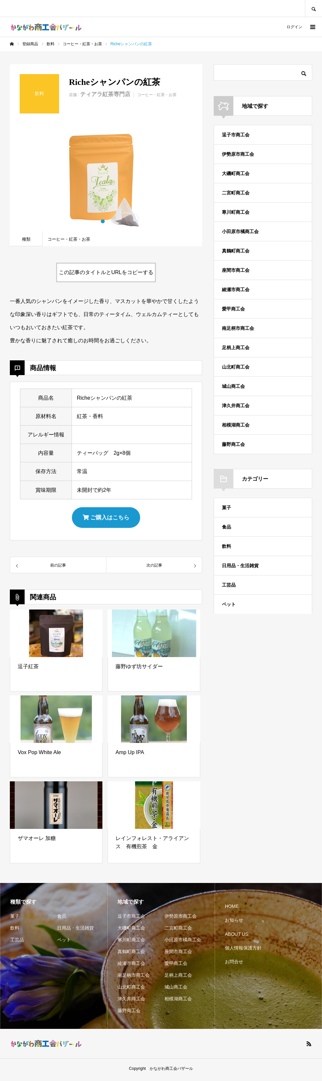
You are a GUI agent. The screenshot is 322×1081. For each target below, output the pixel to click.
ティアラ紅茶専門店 (105, 94)
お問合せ (234, 964)
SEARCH (313, 8)
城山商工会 (233, 386)
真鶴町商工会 (235, 250)
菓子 (226, 507)
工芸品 (229, 585)
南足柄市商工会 (238, 328)
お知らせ (234, 922)
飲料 (226, 546)
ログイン (294, 27)
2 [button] (109, 221)
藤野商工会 (233, 444)
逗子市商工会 (235, 134)
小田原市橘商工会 (240, 231)
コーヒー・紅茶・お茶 (157, 94)
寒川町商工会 (235, 212)
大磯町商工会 (235, 173)
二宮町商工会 (235, 192)
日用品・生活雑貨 (240, 565)
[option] (106, 177)
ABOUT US (236, 936)
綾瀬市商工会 (235, 289)
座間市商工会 (235, 270)
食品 (226, 527)
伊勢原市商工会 (238, 154)
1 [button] (103, 221)
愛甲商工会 (233, 308)
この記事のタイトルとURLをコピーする (106, 272)
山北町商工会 (235, 367)
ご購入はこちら (106, 518)
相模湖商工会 (235, 425)
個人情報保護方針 (243, 950)
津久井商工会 (235, 405)
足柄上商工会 (235, 347)
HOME (232, 908)
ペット (229, 604)
